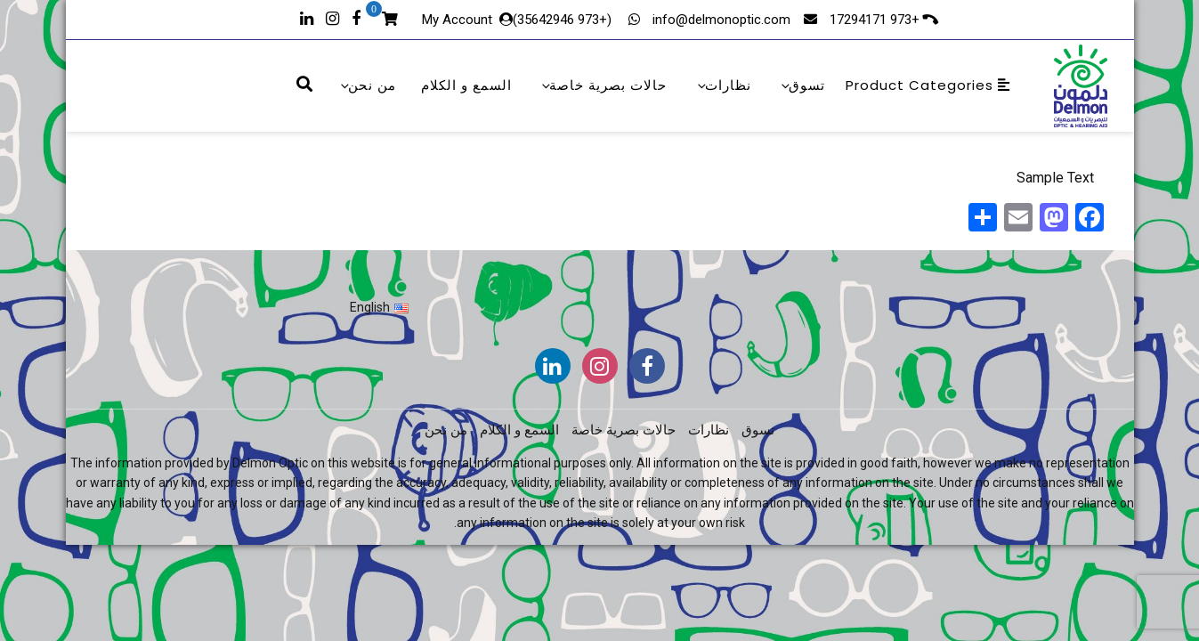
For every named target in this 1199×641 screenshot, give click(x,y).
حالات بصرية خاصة (603, 85)
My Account (457, 20)
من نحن (367, 85)
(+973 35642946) (564, 20)
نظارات (723, 85)
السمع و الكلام (466, 85)
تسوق (802, 85)
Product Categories (928, 85)
